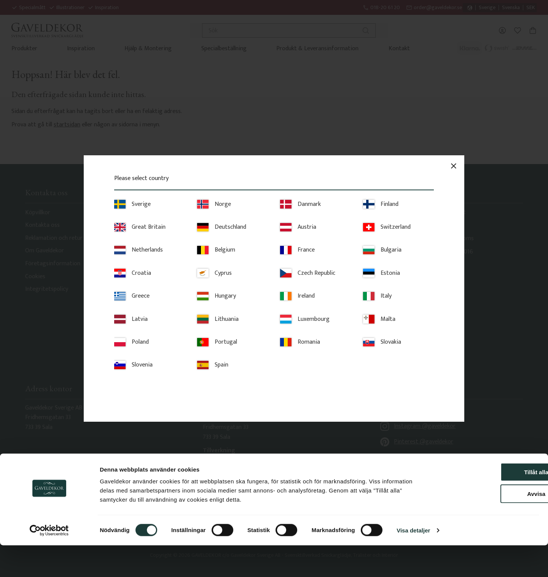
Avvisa (484, 525)
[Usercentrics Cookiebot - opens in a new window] (49, 562)
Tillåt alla (484, 503)
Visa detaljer (413, 562)
